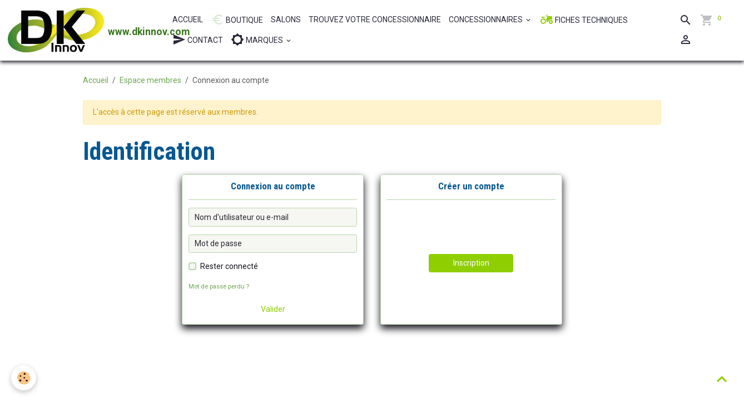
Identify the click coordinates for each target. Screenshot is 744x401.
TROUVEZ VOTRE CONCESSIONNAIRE (375, 19)
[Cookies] (23, 377)
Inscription (471, 262)
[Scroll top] (722, 379)
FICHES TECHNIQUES (584, 20)
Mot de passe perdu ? (219, 286)
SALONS (286, 19)
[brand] (84, 30)
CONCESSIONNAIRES (486, 19)
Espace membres (150, 80)
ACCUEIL (187, 19)
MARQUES (258, 40)
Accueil (95, 80)
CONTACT (197, 40)
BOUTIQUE (237, 20)
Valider (273, 309)
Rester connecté (229, 266)
